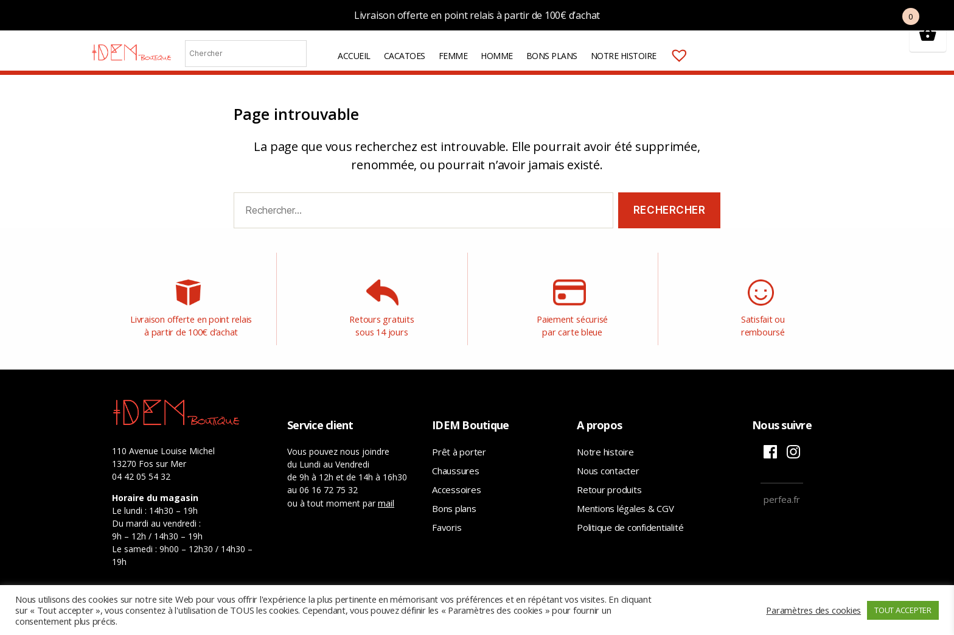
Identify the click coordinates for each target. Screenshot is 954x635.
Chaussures (455, 467)
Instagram (793, 448)
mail (386, 500)
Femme (483, 60)
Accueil (385, 60)
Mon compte (735, 60)
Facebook (770, 448)
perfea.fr (782, 496)
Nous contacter (608, 467)
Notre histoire (654, 60)
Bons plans (582, 60)
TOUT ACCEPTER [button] (902, 610)
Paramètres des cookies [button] (813, 610)
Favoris (446, 524)
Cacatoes (435, 60)
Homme (528, 60)
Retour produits (609, 486)
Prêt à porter (459, 449)
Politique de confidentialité (630, 524)
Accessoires (456, 486)
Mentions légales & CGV (625, 505)
